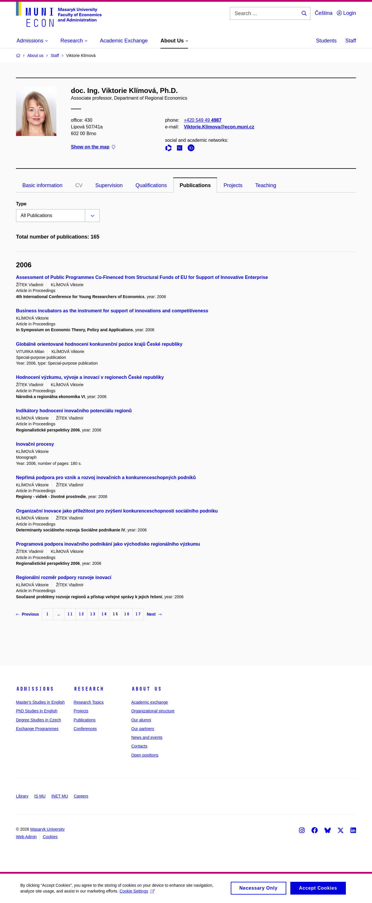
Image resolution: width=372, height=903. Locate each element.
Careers (81, 796)
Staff (350, 41)
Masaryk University (47, 829)
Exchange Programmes (37, 728)
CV (79, 185)
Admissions (35, 689)
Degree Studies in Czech (38, 720)
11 (70, 614)
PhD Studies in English (36, 711)
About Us (146, 689)
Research (89, 689)
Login (346, 13)
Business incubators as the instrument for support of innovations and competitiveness (112, 310)
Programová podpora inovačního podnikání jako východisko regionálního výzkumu (108, 544)
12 (81, 614)
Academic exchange (149, 702)
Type (21, 203)
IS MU (40, 796)
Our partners (142, 728)
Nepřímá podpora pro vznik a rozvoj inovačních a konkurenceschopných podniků (106, 477)
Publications (195, 185)
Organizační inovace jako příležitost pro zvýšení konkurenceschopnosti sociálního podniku (117, 510)
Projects (232, 185)
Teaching (265, 185)
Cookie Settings (137, 893)
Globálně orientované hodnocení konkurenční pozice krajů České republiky (99, 344)
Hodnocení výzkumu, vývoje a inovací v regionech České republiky (90, 377)
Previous (27, 614)
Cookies (50, 836)
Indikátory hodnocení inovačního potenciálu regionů (74, 410)
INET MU (59, 796)
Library (22, 796)
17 (138, 614)
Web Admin (26, 836)
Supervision (109, 185)
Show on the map (93, 147)
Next (154, 614)
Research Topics (88, 702)
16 (127, 614)
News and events (146, 737)
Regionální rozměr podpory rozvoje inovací (63, 577)
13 (93, 614)
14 (104, 614)
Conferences (85, 728)
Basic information (42, 185)
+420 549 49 (202, 120)
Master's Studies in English (40, 702)
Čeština (323, 13)
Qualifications (151, 185)
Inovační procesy (35, 444)
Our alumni (141, 720)
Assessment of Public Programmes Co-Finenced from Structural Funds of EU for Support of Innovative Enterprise (142, 277)
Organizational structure (153, 711)
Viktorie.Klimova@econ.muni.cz (219, 126)
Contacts (139, 746)
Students (326, 41)
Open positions (144, 755)
